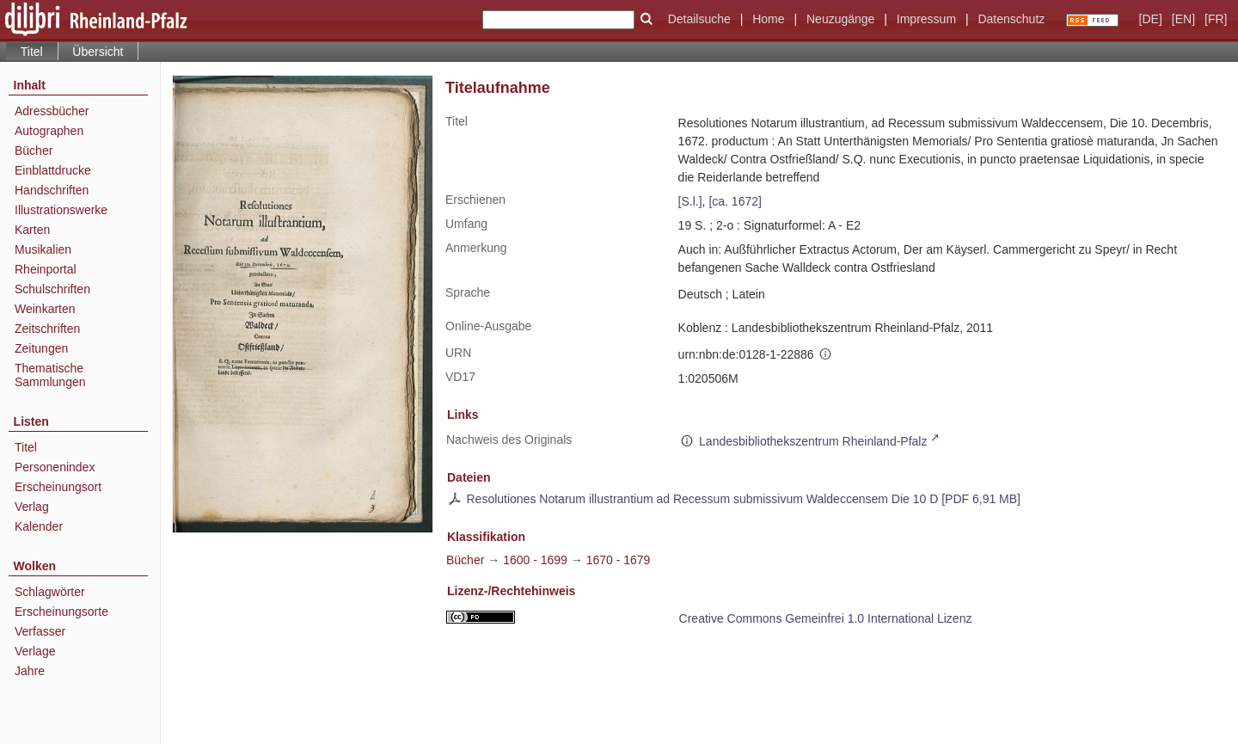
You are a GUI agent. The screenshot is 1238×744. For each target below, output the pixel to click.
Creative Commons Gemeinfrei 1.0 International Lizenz (825, 618)
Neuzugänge (840, 19)
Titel (26, 447)
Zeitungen (41, 348)
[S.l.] (690, 201)
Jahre (30, 671)
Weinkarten (45, 309)
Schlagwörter (50, 592)
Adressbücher (52, 111)
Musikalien (43, 249)
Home (768, 19)
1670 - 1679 (618, 560)
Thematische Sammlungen (50, 375)
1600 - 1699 (535, 560)
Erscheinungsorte (61, 611)
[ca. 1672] (735, 201)
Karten (32, 230)
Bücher (33, 150)
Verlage (35, 651)
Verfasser (40, 631)
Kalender (39, 526)
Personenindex (55, 467)
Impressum (926, 19)
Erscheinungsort (58, 487)
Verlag (32, 506)
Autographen (49, 131)
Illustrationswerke (61, 210)
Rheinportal (46, 269)
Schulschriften (52, 289)
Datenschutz (1011, 19)
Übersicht (97, 51)
